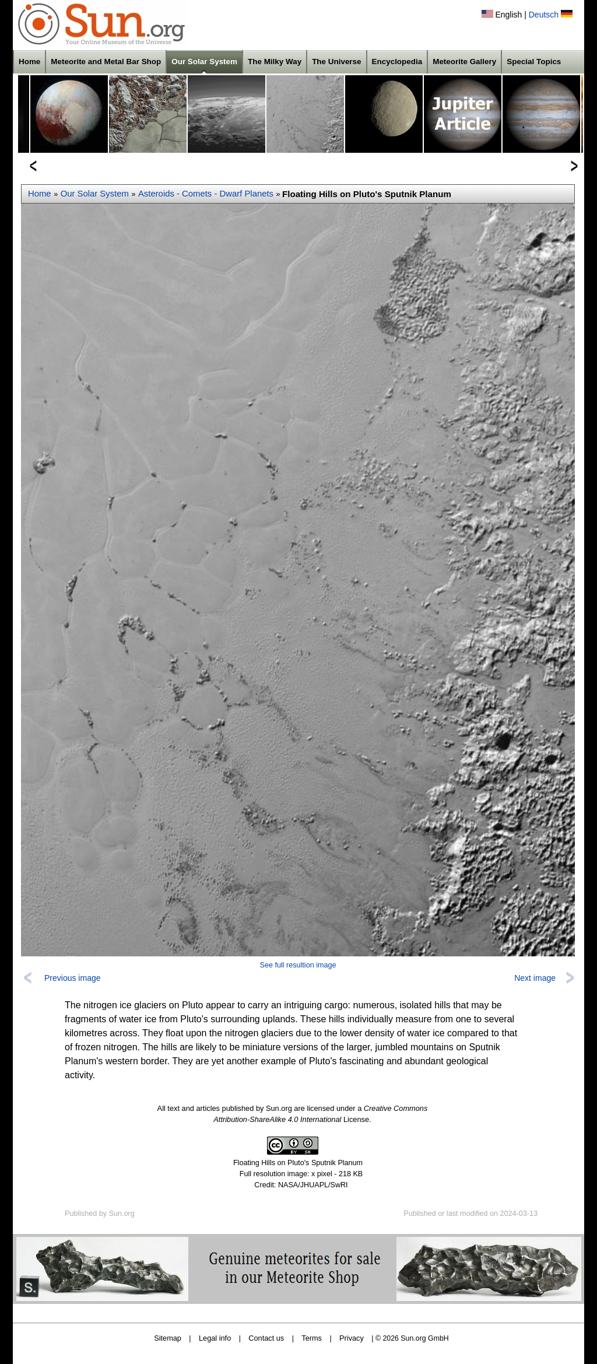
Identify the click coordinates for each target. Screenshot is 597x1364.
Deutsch (544, 14)
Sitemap (167, 1338)
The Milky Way (274, 61)
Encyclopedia (397, 61)
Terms (311, 1338)
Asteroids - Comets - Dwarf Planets (205, 193)
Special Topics (534, 61)
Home (29, 61)
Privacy (351, 1338)
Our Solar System (204, 61)
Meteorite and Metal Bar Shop (106, 61)
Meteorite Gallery (464, 61)
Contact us (266, 1338)
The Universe (336, 61)
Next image (535, 978)
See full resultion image (298, 965)
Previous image (72, 978)
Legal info (215, 1338)
